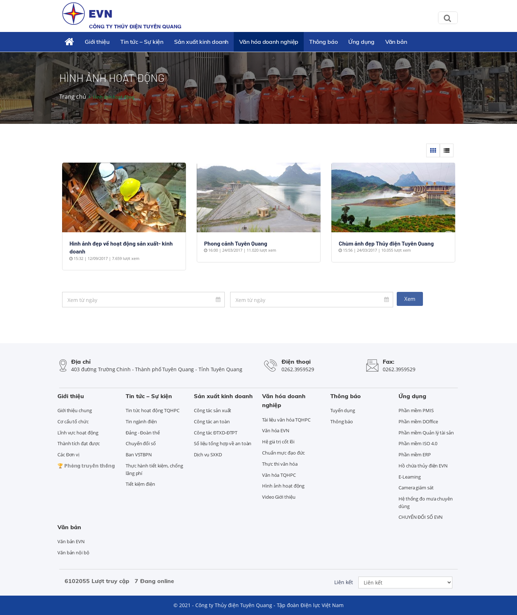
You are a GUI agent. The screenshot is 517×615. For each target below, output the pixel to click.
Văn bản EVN (71, 541)
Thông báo (323, 41)
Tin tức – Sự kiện (141, 41)
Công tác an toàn (211, 421)
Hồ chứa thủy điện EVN (423, 465)
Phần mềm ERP (415, 454)
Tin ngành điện (141, 421)
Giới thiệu (97, 41)
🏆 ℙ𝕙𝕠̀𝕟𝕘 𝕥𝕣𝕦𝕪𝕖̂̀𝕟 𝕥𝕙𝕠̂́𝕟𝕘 (86, 465)
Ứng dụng (361, 41)
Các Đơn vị (68, 454)
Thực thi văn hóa (279, 464)
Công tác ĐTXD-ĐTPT (215, 432)
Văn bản (396, 41)
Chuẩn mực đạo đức (283, 452)
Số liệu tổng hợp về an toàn (222, 443)
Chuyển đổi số (141, 443)
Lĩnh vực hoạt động (77, 432)
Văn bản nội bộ (73, 552)
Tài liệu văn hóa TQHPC (286, 419)
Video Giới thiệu (278, 497)
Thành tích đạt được (78, 443)
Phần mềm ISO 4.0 (418, 443)
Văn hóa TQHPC (279, 475)
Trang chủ (72, 97)
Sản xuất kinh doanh (201, 41)
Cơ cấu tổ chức (73, 421)
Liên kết (343, 582)
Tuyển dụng (342, 410)
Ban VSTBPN (139, 454)
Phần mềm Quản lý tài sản (426, 432)
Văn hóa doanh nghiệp (268, 41)
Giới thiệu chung (74, 410)
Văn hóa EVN (275, 430)
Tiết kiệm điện (140, 484)
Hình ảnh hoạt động (283, 486)
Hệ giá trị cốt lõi (278, 441)
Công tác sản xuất (212, 410)
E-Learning (410, 477)
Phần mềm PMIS (416, 410)
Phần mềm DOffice (418, 421)
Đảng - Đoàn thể (143, 432)
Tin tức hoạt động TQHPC (153, 410)
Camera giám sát (416, 487)
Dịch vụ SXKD (208, 454)
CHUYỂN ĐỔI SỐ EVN (421, 517)
